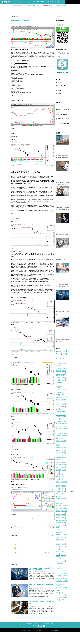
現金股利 (58, 481)
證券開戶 (58, 551)
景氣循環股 (58, 435)
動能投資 (58, 375)
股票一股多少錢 (59, 505)
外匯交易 (58, 399)
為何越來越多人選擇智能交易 (18, 5)
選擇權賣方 (58, 583)
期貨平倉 (58, 450)
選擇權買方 (65, 580)
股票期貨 (58, 527)
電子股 (57, 599)
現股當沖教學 (63, 479)
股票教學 (57, 82)
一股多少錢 (58, 361)
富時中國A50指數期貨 (60, 411)
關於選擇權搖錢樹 (29, 623)
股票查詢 (65, 534)
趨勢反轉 (58, 556)
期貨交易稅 (58, 443)
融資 (66, 546)
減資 (66, 474)
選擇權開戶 (64, 583)
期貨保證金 (64, 443)
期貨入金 (58, 445)
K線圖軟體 (58, 353)
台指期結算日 (59, 389)
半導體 (62, 375)
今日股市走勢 (59, 368)
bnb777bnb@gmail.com (45, 630)
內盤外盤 (58, 373)
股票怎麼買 (64, 520)
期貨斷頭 (58, 455)
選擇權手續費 (65, 573)
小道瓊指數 (65, 421)
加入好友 (71, 491)
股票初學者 (63, 515)
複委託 (57, 549)
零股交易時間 (59, 597)
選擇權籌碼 (57, 1)
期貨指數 (58, 452)
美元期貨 (61, 493)
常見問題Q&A (36, 623)
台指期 (57, 380)
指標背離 (64, 433)
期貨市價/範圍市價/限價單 (61, 447)
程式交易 (58, 491)
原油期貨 (58, 377)
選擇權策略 (58, 93)
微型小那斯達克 (59, 428)
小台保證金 (63, 416)
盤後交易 (63, 486)
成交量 (62, 430)
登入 (15, 544)
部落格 (43, 1)
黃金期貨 (62, 599)
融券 (62, 546)
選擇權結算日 (59, 580)
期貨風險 (63, 467)
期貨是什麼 (63, 455)
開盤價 (57, 592)
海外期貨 (62, 474)
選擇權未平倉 (65, 575)
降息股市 (62, 592)
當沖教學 (64, 484)
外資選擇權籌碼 (14, 77)
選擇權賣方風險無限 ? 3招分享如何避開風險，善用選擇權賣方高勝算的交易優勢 (62, 157)
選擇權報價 (65, 570)
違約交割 (63, 561)
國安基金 (58, 397)
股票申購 (58, 537)
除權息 (63, 595)
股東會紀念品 (59, 503)
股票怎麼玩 (58, 520)
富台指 (57, 409)
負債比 (57, 554)
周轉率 (57, 394)
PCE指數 (62, 358)
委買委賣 (58, 406)
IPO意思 (64, 351)
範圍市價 (63, 491)
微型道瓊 (66, 428)
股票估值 (58, 510)
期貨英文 (64, 462)
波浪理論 (62, 472)
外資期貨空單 (64, 402)
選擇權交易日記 (24, 22)
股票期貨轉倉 (59, 534)
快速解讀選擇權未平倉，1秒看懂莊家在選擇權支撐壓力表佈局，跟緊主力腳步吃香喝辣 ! (62, 339)
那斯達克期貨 (59, 587)
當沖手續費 (58, 484)
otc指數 (57, 358)
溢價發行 (58, 476)
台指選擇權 (65, 389)
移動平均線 (63, 488)
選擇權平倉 (42, 588)
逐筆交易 (61, 558)
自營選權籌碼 (13, 84)
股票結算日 (58, 542)
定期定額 (63, 406)
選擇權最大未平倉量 (15, 91)
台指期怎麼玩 (59, 382)
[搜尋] (68, 16)
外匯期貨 (58, 402)
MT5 (57, 356)
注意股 (57, 474)
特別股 (57, 479)
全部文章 (57, 88)
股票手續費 (58, 522)
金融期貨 (58, 590)
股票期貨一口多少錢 (60, 529)
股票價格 (58, 513)
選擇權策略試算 (50, 1)
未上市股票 (58, 469)
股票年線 (63, 517)
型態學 (62, 397)
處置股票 (58, 546)
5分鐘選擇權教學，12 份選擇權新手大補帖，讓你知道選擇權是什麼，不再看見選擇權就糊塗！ (62, 209)
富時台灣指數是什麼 (60, 414)
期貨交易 (63, 440)
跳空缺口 (63, 556)
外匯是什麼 (63, 399)
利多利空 (63, 373)
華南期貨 (63, 544)
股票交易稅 (65, 508)
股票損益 (58, 525)
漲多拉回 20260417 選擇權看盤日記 (62, 114)
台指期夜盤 (63, 380)
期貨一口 (58, 440)
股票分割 (58, 515)
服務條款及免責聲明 (45, 623)
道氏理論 (58, 561)
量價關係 (65, 587)
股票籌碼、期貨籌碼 (60, 539)
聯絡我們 (52, 623)
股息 (57, 501)
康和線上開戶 (59, 426)
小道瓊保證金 (59, 421)
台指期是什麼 (59, 387)
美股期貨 (58, 498)
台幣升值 (63, 377)
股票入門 (63, 513)
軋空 (57, 558)
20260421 (57, 105)
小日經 (62, 418)
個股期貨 (65, 368)
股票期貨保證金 (59, 532)
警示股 (62, 551)
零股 (67, 595)
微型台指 (65, 426)
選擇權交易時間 (59, 568)
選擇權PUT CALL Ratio (15, 71)
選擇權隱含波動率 (59, 585)
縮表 (57, 493)
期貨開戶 (58, 467)
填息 (66, 397)
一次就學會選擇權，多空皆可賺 (47, 5)
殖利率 (57, 472)
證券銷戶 (62, 549)
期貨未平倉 (58, 457)
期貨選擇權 (64, 464)
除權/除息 (58, 595)
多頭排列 (58, 404)
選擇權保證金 (59, 570)
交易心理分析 (59, 365)
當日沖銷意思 (64, 481)
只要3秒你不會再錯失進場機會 (61, 5)
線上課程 (33, 1)
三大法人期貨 (65, 361)
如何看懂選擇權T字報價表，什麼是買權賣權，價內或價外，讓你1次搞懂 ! (62, 313)
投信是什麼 (58, 433)
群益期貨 (63, 498)
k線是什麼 (64, 353)
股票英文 (58, 544)
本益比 (63, 469)
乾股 (65, 363)
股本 (60, 501)
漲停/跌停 (63, 476)
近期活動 (39, 1)
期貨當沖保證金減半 (60, 459)
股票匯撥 (58, 517)
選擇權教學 (58, 90)
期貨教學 (57, 95)
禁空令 (57, 488)
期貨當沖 (64, 457)
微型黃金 (58, 430)
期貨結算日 (58, 462)
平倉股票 (64, 423)
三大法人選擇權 (59, 363)
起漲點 (62, 554)
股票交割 (66, 505)
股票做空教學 (64, 510)
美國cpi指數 (58, 496)
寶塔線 (57, 416)
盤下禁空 (58, 486)
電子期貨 (65, 597)
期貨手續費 (63, 450)
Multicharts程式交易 (64, 356)
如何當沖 (63, 404)
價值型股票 (58, 370)
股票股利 (64, 542)
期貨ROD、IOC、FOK (60, 438)
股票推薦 (64, 522)
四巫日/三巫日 (63, 394)
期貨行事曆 (58, 464)
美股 (63, 496)
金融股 (62, 590)
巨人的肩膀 (58, 423)
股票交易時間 (59, 508)
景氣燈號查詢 (65, 435)
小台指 (57, 418)
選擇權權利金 (59, 578)
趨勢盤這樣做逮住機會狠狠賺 (32, 5)
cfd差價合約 (58, 351)
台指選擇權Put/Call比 (60, 392)
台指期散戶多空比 (59, 385)
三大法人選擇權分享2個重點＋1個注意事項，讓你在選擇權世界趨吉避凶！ (62, 286)
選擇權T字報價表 (43, 571)
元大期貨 (64, 370)
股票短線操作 (64, 537)
